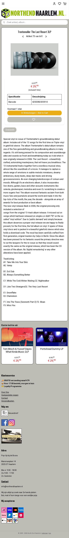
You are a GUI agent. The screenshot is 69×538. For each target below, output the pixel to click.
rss (50, 533)
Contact (4, 398)
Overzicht (10, 130)
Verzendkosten (7, 401)
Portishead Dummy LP (51, 349)
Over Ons (5, 392)
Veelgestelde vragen (9, 395)
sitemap (45, 533)
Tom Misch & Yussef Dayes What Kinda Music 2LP (17, 350)
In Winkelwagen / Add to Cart (34, 113)
